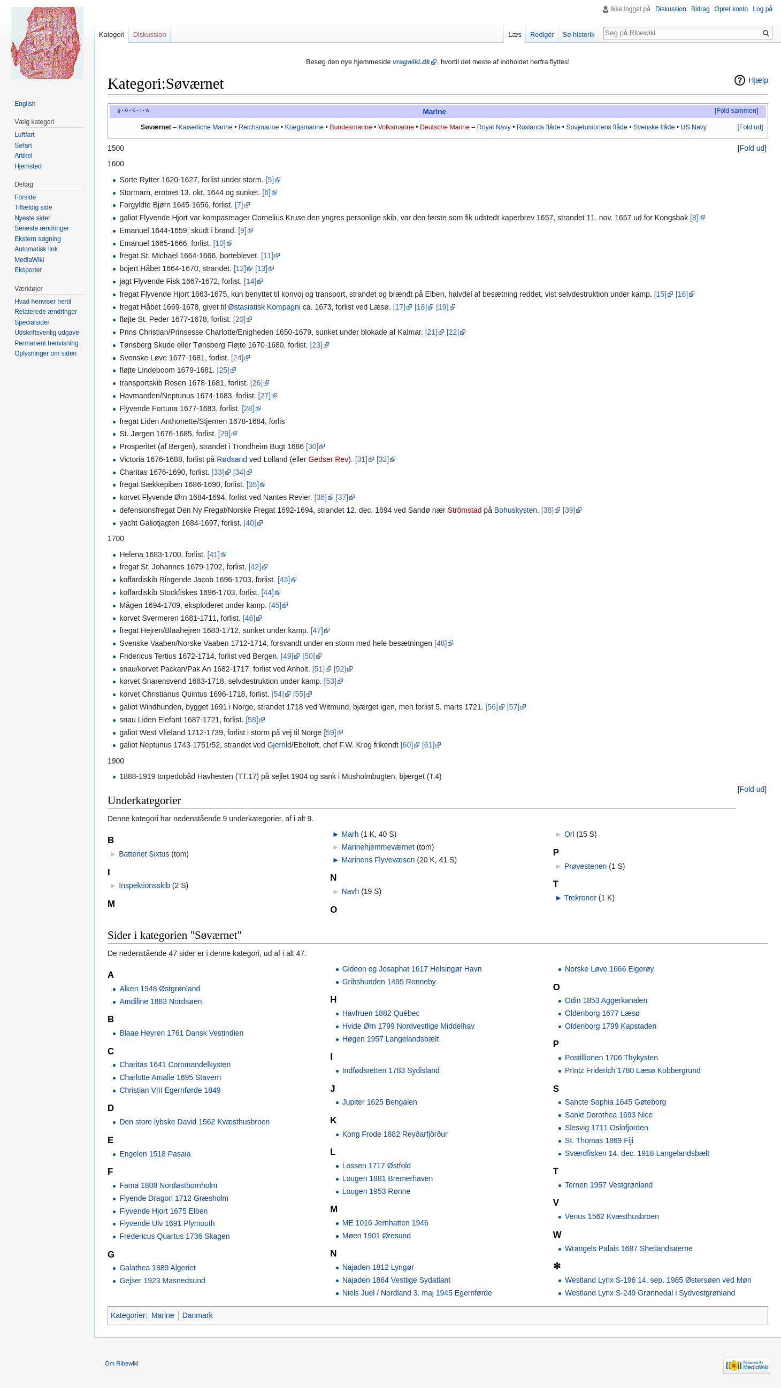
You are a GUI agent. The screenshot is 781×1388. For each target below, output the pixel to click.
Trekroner (580, 897)
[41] (214, 554)
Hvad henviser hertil (42, 301)
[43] (284, 579)
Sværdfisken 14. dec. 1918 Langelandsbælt (637, 1153)
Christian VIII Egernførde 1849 (169, 1090)
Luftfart (24, 134)
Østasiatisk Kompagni (264, 307)
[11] (267, 255)
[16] (682, 294)
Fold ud (750, 127)
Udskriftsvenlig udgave (46, 332)
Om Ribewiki (122, 1363)
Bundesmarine (351, 127)
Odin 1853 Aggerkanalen (606, 1000)
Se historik (579, 34)
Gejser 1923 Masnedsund (162, 1280)
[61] (428, 745)
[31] (361, 459)
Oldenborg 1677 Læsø (602, 1013)
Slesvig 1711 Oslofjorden (606, 1127)
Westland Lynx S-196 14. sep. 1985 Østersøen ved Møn (658, 1280)
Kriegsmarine (304, 127)
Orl (569, 834)
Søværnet (156, 127)
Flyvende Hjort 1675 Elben (163, 1211)
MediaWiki (29, 260)
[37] (342, 497)
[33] (217, 472)
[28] (248, 408)
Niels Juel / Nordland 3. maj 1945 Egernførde (417, 1293)
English (24, 103)
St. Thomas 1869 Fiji (599, 1140)
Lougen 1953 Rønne (376, 1191)
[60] (407, 745)
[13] (261, 268)
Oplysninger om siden (45, 353)
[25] (223, 370)
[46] (249, 618)
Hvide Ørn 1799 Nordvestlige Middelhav (408, 1026)
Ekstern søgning (37, 239)
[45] (275, 605)
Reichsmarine (259, 127)
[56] (491, 707)
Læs (515, 34)
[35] (253, 484)
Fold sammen (736, 110)
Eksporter (28, 270)
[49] (287, 656)
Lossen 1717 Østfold (376, 1165)
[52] (340, 669)
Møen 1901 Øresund (376, 1235)
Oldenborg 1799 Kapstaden (610, 1026)
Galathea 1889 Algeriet (157, 1267)
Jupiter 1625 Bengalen (379, 1102)
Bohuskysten (515, 510)
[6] (266, 192)
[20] (239, 319)
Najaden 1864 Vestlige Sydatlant (396, 1280)
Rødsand (232, 459)
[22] (453, 332)
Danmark (197, 1315)
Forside (25, 197)
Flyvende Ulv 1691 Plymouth (167, 1223)
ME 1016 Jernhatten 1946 (385, 1223)
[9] (242, 230)
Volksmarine (396, 127)
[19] (442, 307)
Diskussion (670, 9)
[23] (316, 345)
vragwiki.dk (411, 62)
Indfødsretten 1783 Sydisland (391, 1070)
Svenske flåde (654, 127)
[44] (267, 592)
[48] (440, 643)
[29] (224, 433)
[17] (399, 307)
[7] (239, 205)
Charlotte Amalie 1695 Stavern (170, 1077)
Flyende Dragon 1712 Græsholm (173, 1198)
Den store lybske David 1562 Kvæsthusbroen (194, 1121)
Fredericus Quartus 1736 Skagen (174, 1236)
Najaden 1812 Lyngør (378, 1267)
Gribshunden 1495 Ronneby (389, 981)
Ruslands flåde (538, 127)
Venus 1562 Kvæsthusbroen (612, 1216)
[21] (431, 332)
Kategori (112, 34)
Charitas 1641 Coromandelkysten (175, 1064)
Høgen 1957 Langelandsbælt (390, 1039)
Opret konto (731, 9)
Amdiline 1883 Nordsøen (160, 1001)
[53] (330, 681)
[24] (237, 357)
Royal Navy (494, 127)
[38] (547, 510)
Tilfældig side (33, 207)
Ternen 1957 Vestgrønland (609, 1185)
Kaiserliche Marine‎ (206, 127)
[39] (569, 510)
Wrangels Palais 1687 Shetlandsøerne (629, 1248)
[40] (249, 523)
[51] (318, 669)
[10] (219, 243)
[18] (421, 307)
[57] (513, 707)
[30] (312, 446)
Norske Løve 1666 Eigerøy (609, 969)
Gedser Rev (328, 459)
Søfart (23, 145)
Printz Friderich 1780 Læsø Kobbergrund (633, 1070)
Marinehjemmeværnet (378, 847)
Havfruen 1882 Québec (381, 1013)
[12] (240, 268)
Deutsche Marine (445, 127)
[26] (256, 383)
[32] (383, 459)
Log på (762, 9)
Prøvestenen (585, 866)
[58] (252, 719)
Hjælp (758, 80)
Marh (350, 834)
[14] (250, 281)
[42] (255, 566)
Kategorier (128, 1315)
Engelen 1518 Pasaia (154, 1154)
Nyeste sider (32, 218)
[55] (299, 694)
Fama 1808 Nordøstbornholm (168, 1185)
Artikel (23, 155)
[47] (317, 630)
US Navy (693, 127)
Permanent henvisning (46, 343)
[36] (321, 497)
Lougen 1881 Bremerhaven (387, 1178)
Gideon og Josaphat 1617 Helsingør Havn (412, 969)
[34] (239, 472)
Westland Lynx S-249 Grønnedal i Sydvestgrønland (650, 1293)
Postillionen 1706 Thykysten (611, 1057)
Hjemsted (28, 166)
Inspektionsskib (144, 885)
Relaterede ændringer (45, 311)
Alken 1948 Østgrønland (159, 988)
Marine (434, 111)
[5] (270, 179)
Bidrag (700, 9)
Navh (350, 891)
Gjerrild (279, 745)
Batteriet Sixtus (144, 854)
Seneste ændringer (41, 228)
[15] (660, 294)
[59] (330, 732)
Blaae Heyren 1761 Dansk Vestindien (181, 1033)
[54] (277, 694)
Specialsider (31, 322)
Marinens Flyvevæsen (378, 859)
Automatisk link (36, 249)
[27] (264, 395)
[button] (736, 111)
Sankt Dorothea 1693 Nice (609, 1115)
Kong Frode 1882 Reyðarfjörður (395, 1134)
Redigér (542, 34)
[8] (694, 217)
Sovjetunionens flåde (596, 127)
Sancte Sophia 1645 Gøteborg (615, 1102)
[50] (308, 656)
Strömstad (465, 510)
